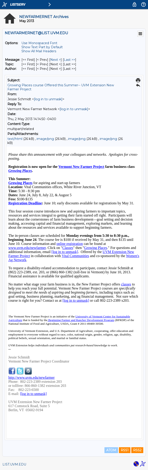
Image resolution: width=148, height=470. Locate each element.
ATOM (111, 450)
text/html (14, 139)
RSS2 (137, 450)
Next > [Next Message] (55, 60)
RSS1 (125, 450)
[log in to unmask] (48, 99)
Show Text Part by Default (42, 47)
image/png (45, 139)
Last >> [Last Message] (69, 60)
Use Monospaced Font (39, 43)
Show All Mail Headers (38, 51)
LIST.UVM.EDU (14, 464)
